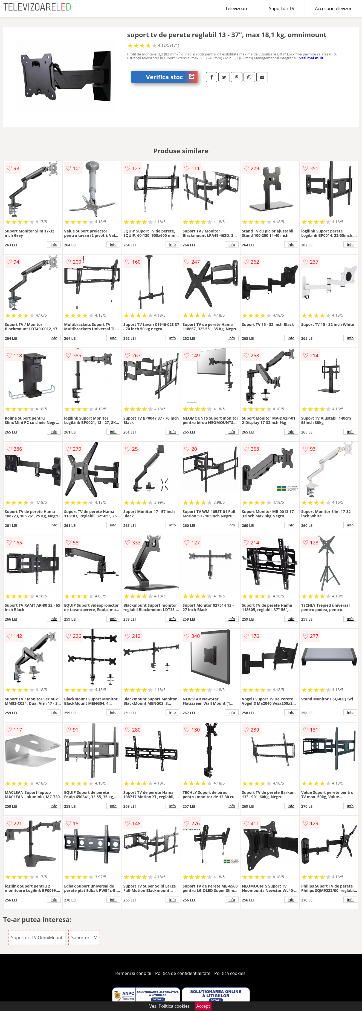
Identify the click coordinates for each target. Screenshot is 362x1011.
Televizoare (236, 8)
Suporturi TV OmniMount (37, 938)
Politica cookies (229, 973)
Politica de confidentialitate (182, 973)
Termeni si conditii (132, 973)
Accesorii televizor (333, 8)
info (54, 244)
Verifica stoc (172, 77)
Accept (203, 1006)
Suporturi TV (281, 8)
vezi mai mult (311, 57)
